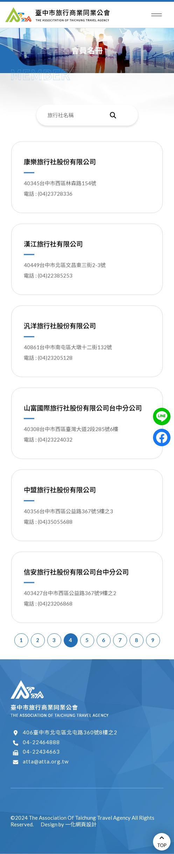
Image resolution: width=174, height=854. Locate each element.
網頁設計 (86, 824)
